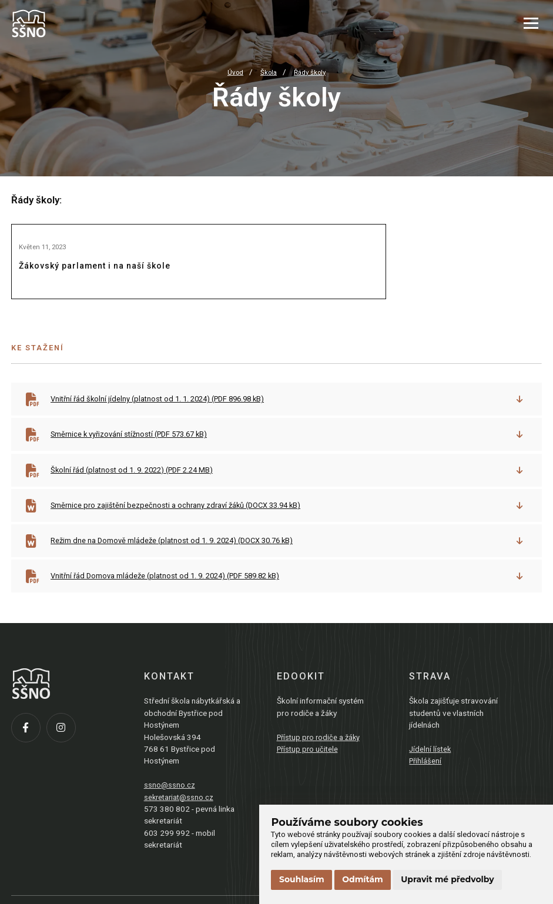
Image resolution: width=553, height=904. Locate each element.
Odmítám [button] (362, 879)
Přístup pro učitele (309, 763)
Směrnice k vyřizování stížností (134, 446)
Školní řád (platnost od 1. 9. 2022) (137, 482)
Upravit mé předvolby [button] (447, 879)
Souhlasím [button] (301, 879)
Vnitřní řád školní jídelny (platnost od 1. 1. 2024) (164, 410)
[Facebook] (28, 745)
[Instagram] (64, 745)
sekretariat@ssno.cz (180, 811)
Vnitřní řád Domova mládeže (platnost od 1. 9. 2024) (172, 590)
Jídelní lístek (431, 763)
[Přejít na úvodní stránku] (70, 23)
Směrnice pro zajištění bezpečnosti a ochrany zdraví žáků (182, 518)
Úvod (233, 72)
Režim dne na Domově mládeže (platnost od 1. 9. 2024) (178, 554)
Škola (268, 72)
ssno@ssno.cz (170, 799)
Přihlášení (426, 776)
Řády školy (311, 72)
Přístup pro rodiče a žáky (320, 751)
